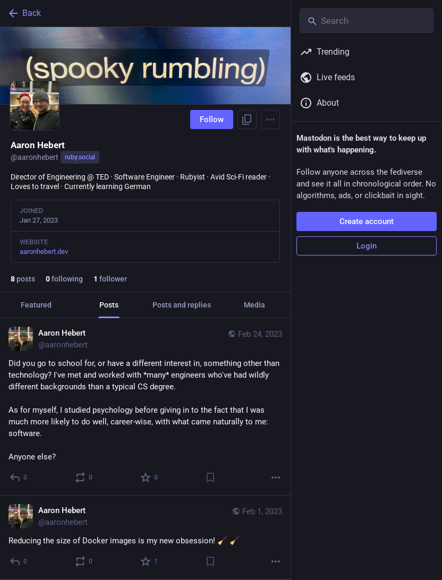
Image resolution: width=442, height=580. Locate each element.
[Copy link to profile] (247, 119)
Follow (212, 119)
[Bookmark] (210, 477)
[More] (275, 477)
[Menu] (270, 119)
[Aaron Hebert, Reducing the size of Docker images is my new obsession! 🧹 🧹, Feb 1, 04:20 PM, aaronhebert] (145, 537)
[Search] (367, 20)
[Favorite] (149, 477)
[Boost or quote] (84, 477)
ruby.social (80, 157)
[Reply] (18, 477)
